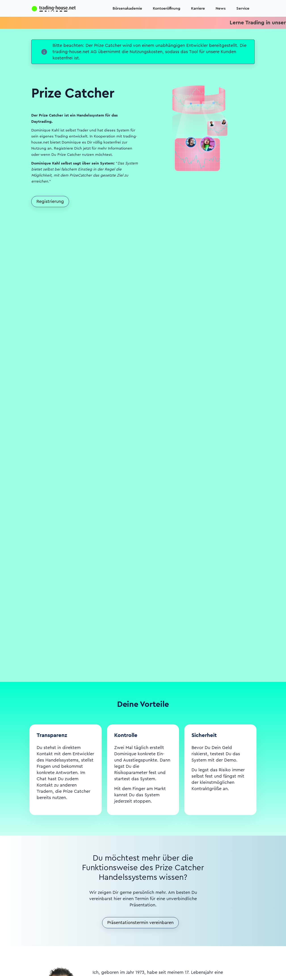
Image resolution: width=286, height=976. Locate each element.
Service (242, 8)
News (221, 8)
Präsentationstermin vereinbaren (140, 922)
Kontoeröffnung (166, 8)
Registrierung (50, 201)
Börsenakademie (127, 8)
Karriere (198, 8)
